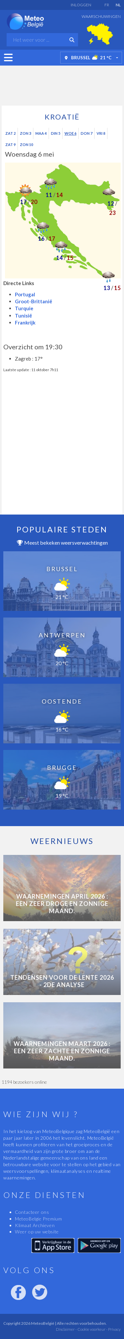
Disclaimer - (66, 1329)
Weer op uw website (37, 1231)
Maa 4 (41, 133)
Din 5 (55, 133)
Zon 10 (26, 144)
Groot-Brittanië (33, 301)
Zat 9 (10, 144)
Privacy (114, 1329)
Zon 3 (25, 133)
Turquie (24, 308)
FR (106, 4)
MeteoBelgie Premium (38, 1218)
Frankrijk (25, 322)
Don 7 (86, 133)
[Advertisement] (62, 83)
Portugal (25, 294)
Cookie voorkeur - (92, 1329)
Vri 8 (101, 133)
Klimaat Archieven (35, 1225)
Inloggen (81, 4)
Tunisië (23, 316)
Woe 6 (70, 133)
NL (118, 4)
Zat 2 (10, 133)
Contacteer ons (32, 1212)
